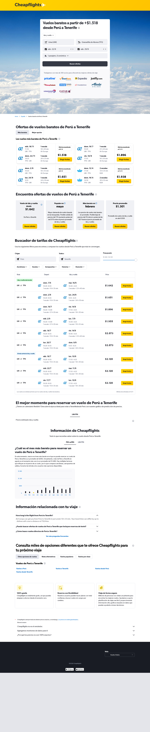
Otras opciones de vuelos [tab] (27, 557)
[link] (30, 226)
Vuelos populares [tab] (66, 557)
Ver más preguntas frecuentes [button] (57, 536)
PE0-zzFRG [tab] (70, 442)
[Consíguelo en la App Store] (80, 672)
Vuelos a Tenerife (62, 569)
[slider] (135, 260)
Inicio (16, 116)
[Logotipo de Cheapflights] (28, 5)
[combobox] (48, 35)
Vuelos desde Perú (102, 569)
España (23, 116)
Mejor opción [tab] (37, 132)
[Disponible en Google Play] (69, 672)
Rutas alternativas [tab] (48, 557)
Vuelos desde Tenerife (24, 572)
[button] (57, 49)
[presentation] (79, 28)
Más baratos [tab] (22, 132)
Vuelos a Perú (21, 569)
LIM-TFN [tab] (75, 414)
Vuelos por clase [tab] (84, 557)
